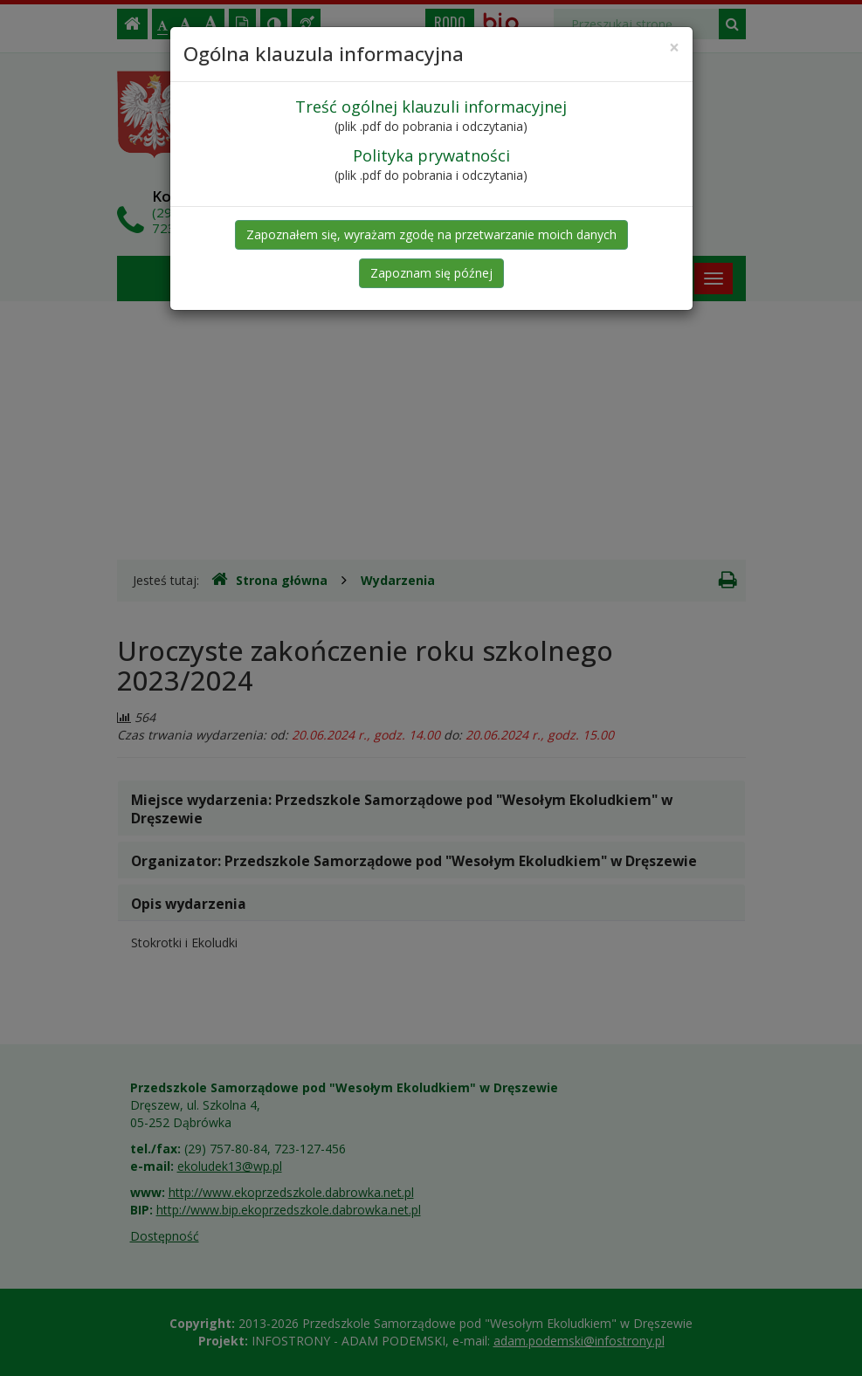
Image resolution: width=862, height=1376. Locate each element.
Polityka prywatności (431, 155)
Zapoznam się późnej (431, 273)
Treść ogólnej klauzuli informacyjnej (431, 106)
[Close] (674, 47)
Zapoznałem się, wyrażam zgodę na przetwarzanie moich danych (431, 234)
